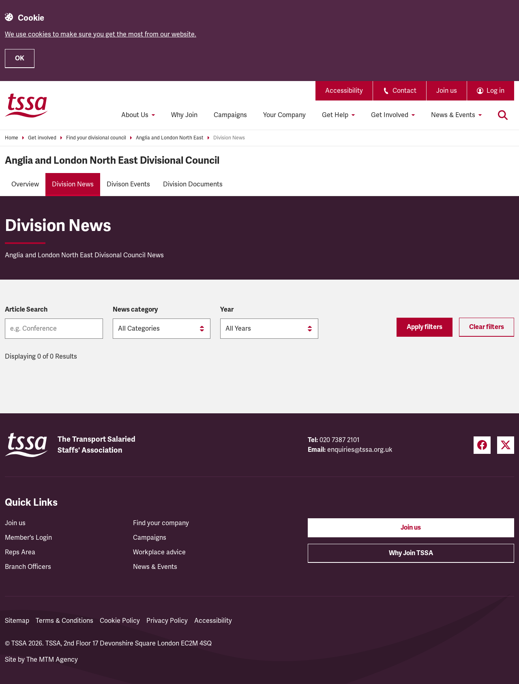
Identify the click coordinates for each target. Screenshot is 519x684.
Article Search (26, 310)
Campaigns (230, 115)
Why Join (184, 115)
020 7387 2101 (340, 440)
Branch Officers (28, 567)
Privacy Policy (167, 621)
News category (135, 310)
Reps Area (20, 552)
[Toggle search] (502, 115)
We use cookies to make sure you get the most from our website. (100, 34)
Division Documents (193, 184)
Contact (399, 91)
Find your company (161, 523)
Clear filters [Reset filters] (486, 327)
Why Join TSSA (411, 553)
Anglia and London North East (170, 138)
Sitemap (17, 621)
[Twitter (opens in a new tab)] (505, 445)
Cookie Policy (120, 621)
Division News (229, 138)
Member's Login (28, 538)
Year (227, 310)
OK (19, 58)
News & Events (155, 567)
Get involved (42, 138)
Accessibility (344, 91)
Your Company (284, 115)
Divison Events (128, 184)
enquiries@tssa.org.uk (359, 450)
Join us (446, 91)
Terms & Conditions (64, 621)
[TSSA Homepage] (26, 105)
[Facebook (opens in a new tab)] (482, 445)
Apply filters (424, 327)
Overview (25, 184)
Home (11, 138)
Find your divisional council (96, 138)
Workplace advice (159, 552)
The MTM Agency (52, 660)
